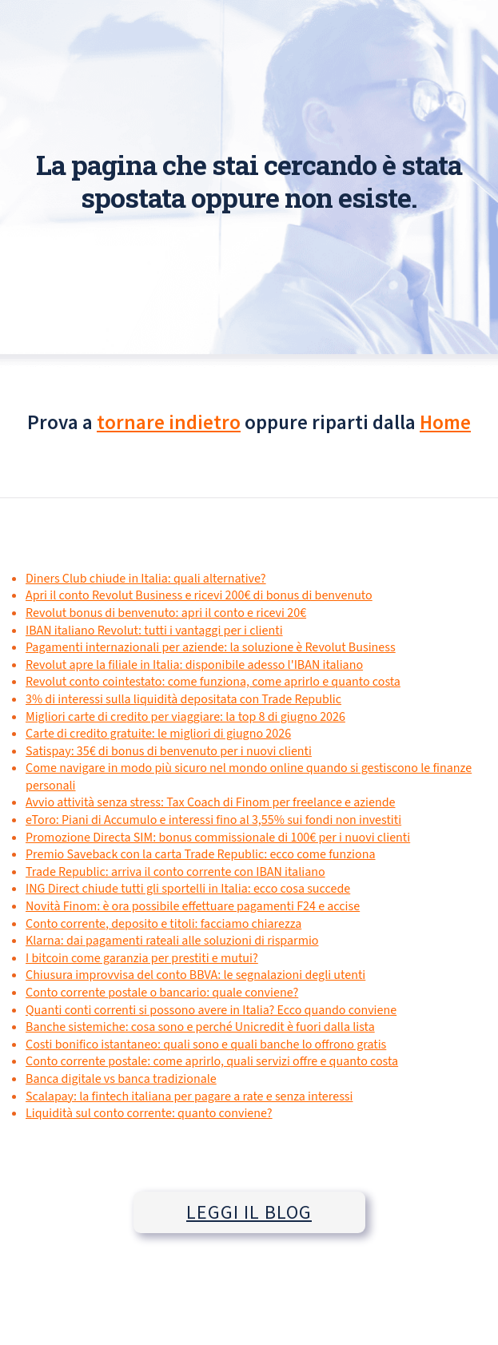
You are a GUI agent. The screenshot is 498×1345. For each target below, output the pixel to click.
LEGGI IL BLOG (249, 1212)
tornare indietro (169, 422)
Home (445, 422)
